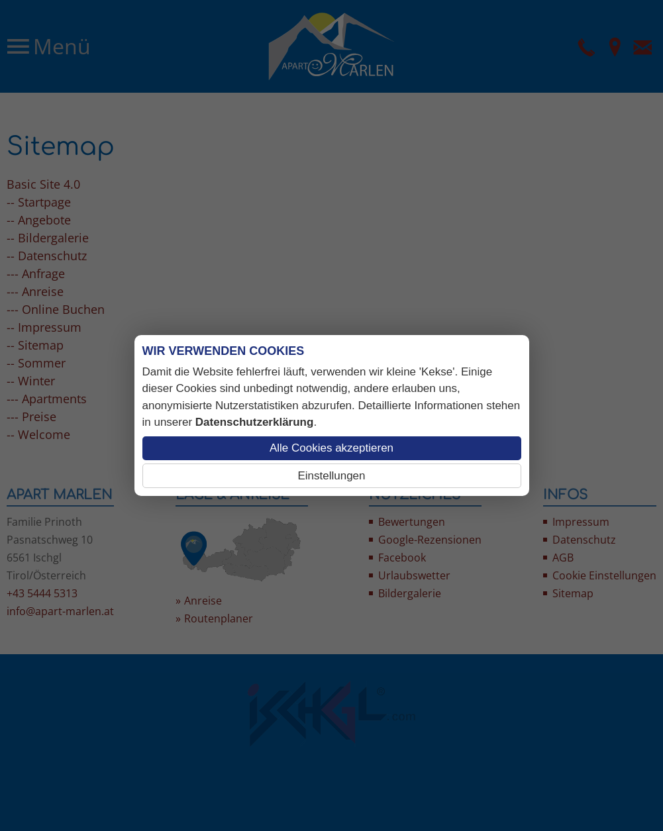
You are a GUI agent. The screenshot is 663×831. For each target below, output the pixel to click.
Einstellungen (331, 475)
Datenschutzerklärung (254, 422)
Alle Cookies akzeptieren (331, 448)
